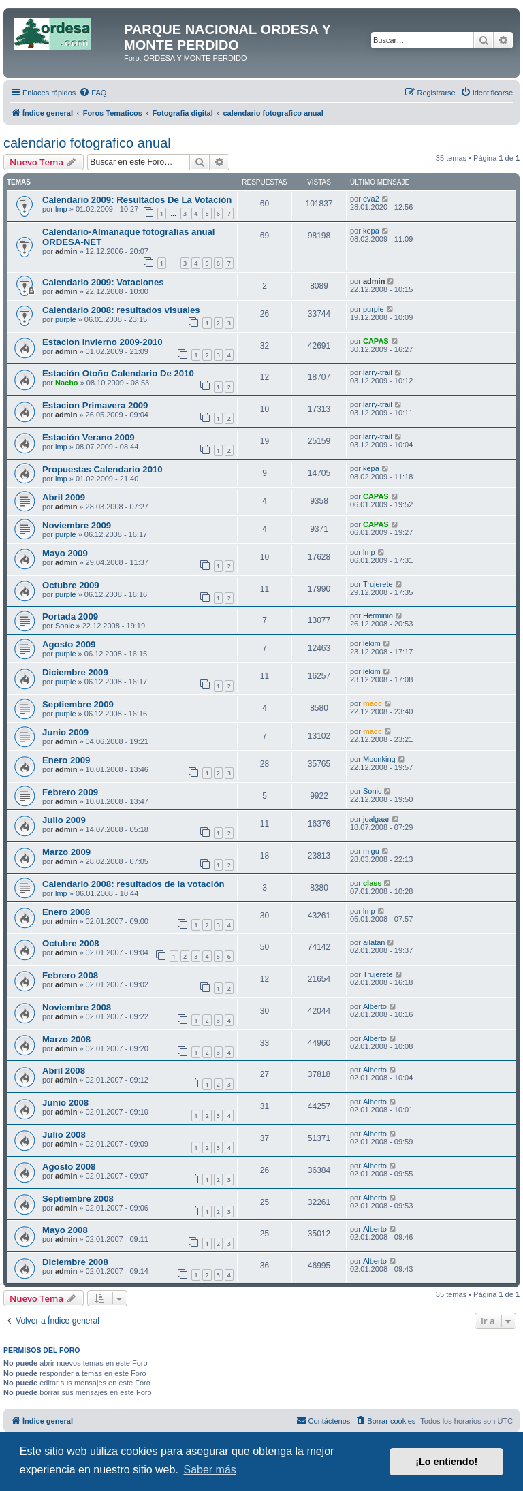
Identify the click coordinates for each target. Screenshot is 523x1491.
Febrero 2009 (70, 792)
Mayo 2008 (65, 1230)
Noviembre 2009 (76, 525)
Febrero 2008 (70, 975)
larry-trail (377, 372)
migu (371, 851)
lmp (61, 209)
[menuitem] (92, 92)
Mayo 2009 (65, 553)
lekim (372, 643)
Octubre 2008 (70, 943)
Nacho (66, 383)
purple (65, 319)
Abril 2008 (63, 1070)
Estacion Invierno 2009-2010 (102, 342)
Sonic (64, 626)
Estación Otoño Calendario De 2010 (118, 373)
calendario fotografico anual (87, 142)
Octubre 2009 (70, 585)
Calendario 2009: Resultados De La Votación (137, 200)
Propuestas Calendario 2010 (102, 469)
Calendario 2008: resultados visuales (121, 310)
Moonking (379, 759)
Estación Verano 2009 (88, 437)
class (372, 883)
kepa (371, 231)
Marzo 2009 (66, 852)
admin (66, 251)
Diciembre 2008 (75, 1262)
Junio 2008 (65, 1102)
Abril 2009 (63, 497)
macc (372, 703)
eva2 (371, 199)
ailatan (374, 942)
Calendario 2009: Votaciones (103, 282)
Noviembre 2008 (76, 1007)
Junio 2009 (65, 732)
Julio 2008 (64, 1134)
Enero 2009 (66, 760)
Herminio (378, 615)
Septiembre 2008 (78, 1198)
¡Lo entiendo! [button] (446, 1461)
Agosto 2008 (68, 1166)
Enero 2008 (66, 912)
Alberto (375, 1006)
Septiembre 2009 (78, 704)
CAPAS (376, 341)
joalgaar (376, 819)
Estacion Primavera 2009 (95, 405)
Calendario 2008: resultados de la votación (133, 884)
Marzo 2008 (66, 1039)
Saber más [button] (209, 1469)
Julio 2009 (64, 820)
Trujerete (378, 584)
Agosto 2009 (68, 644)
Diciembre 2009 (75, 672)
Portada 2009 (70, 616)
